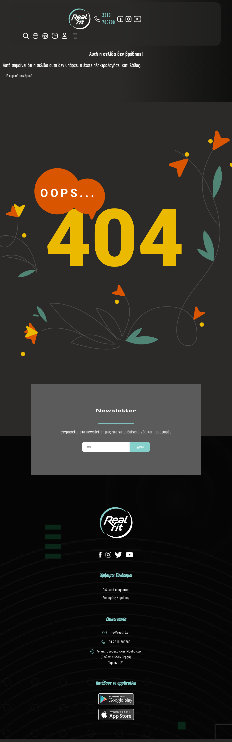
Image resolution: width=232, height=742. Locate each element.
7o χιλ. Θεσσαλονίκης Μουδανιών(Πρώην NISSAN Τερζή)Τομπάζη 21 (119, 657)
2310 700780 (104, 19)
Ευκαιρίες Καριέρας (116, 597)
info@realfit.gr (119, 632)
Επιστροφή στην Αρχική (19, 75)
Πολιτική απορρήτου (116, 589)
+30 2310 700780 (119, 642)
